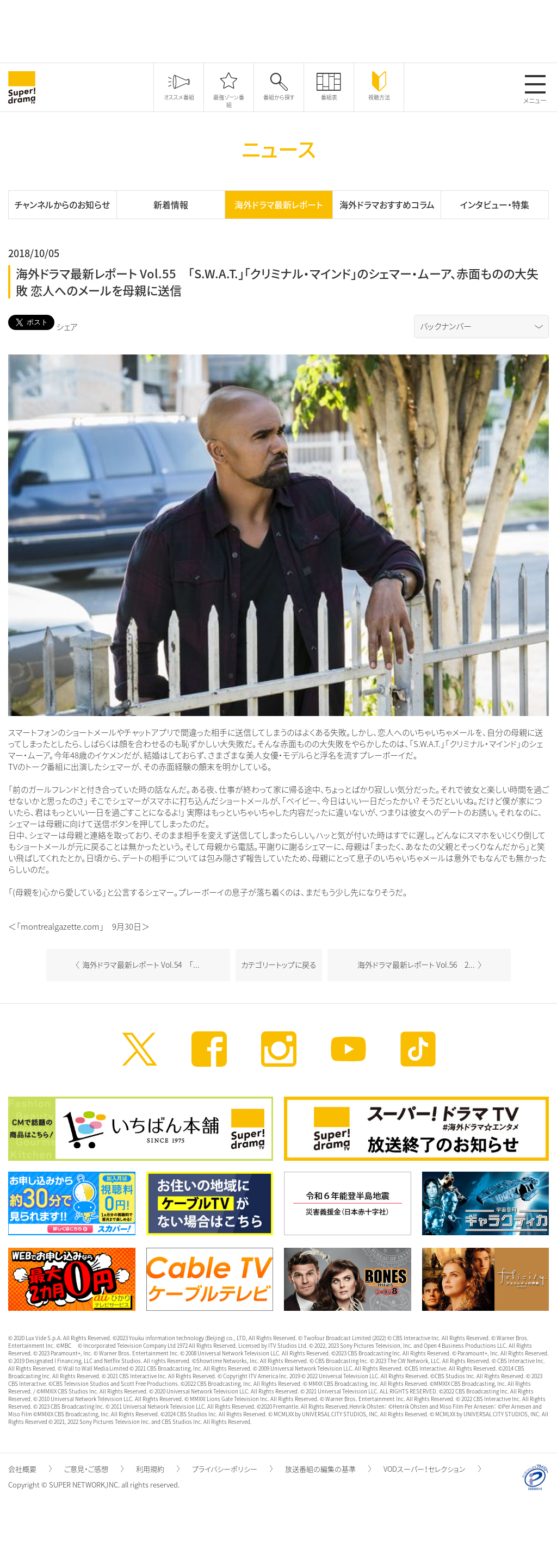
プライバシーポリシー (232, 1469)
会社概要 (30, 1469)
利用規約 (158, 1469)
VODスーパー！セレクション (432, 1469)
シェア (67, 327)
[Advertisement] (278, 29)
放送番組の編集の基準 (328, 1469)
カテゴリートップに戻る (279, 964)
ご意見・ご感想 (93, 1469)
